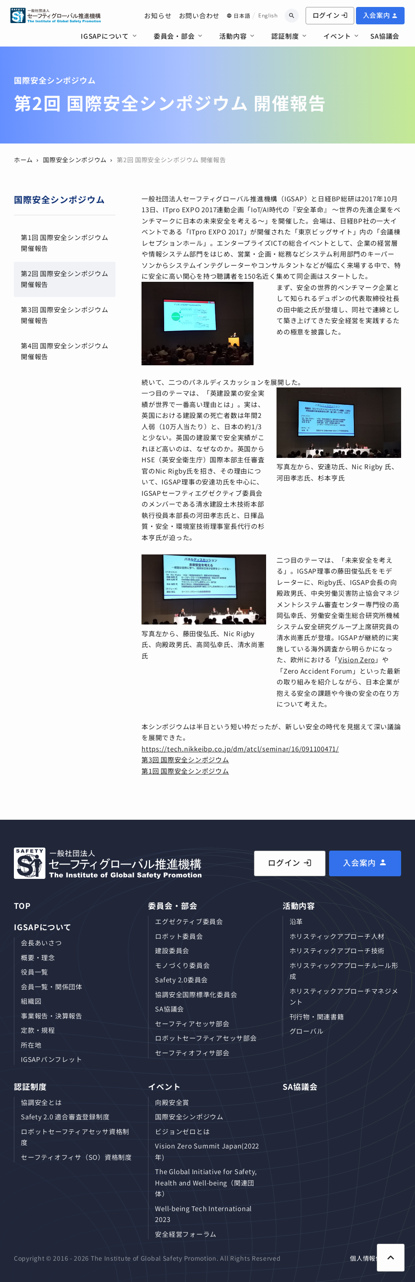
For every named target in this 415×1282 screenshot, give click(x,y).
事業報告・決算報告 (51, 1015)
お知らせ (157, 15)
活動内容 (233, 35)
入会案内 (376, 15)
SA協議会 (384, 35)
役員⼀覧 (34, 971)
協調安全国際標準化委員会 (196, 994)
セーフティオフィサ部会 (192, 1052)
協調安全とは (41, 1102)
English (267, 15)
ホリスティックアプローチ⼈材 (337, 936)
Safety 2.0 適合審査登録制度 (65, 1116)
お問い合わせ (199, 15)
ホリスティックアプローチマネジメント (344, 996)
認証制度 (285, 35)
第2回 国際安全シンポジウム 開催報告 (65, 279)
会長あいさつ (41, 942)
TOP (22, 905)
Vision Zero (356, 659)
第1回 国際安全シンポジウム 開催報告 (65, 243)
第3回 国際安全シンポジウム (185, 759)
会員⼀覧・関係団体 (51, 986)
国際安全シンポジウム (75, 159)
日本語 (242, 15)
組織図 (31, 1000)
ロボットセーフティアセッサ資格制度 (75, 1137)
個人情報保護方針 (375, 1258)
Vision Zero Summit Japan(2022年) (207, 1151)
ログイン (330, 15)
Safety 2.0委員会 (181, 979)
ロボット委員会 (179, 936)
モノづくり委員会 (182, 965)
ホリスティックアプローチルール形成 (344, 971)
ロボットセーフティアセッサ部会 (206, 1037)
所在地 (31, 1044)
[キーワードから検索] (292, 16)
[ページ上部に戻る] (391, 1258)
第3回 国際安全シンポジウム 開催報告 (65, 315)
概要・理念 (38, 957)
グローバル (307, 1030)
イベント (337, 35)
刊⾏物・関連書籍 (317, 1016)
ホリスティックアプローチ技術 (337, 950)
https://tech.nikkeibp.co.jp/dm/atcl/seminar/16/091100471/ (240, 748)
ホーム (23, 159)
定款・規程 (38, 1030)
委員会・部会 (174, 35)
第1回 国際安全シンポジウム (185, 770)
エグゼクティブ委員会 (189, 921)
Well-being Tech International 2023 (203, 1214)
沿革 (296, 921)
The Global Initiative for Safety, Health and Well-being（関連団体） (206, 1182)
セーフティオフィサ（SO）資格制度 (76, 1157)
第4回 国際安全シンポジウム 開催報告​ (65, 351)
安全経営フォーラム (186, 1234)
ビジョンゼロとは (182, 1131)
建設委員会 (172, 950)
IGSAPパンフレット (51, 1059)
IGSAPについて (105, 35)
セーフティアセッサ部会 (192, 1023)
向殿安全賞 (172, 1102)
